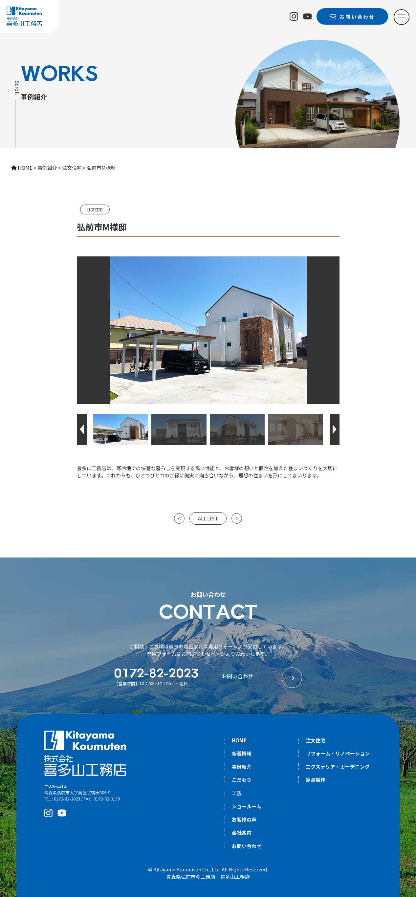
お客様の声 (244, 819)
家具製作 (315, 779)
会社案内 (242, 832)
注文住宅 (95, 209)
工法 (237, 793)
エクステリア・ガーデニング (338, 766)
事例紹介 (242, 766)
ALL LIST (208, 518)
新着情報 (242, 753)
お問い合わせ (246, 845)
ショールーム (246, 806)
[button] (82, 429)
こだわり (242, 779)
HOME (239, 740)
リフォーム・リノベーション (338, 753)
